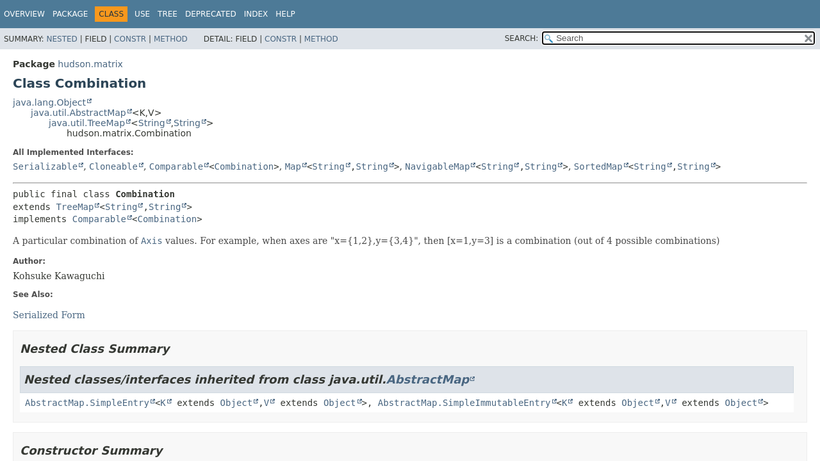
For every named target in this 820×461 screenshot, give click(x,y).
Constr (130, 39)
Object (236, 403)
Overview (24, 14)
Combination (244, 166)
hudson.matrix (90, 64)
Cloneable (113, 166)
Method (171, 39)
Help (285, 14)
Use (142, 14)
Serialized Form (49, 315)
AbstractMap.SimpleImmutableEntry (464, 403)
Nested (61, 39)
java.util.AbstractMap (78, 113)
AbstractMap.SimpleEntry (87, 403)
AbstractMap (427, 379)
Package (70, 14)
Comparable (176, 166)
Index (256, 14)
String (151, 123)
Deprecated (210, 14)
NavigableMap (437, 166)
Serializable (45, 166)
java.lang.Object (49, 102)
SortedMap (598, 166)
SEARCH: (522, 38)
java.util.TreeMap (87, 123)
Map (293, 166)
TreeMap (75, 207)
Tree (167, 14)
